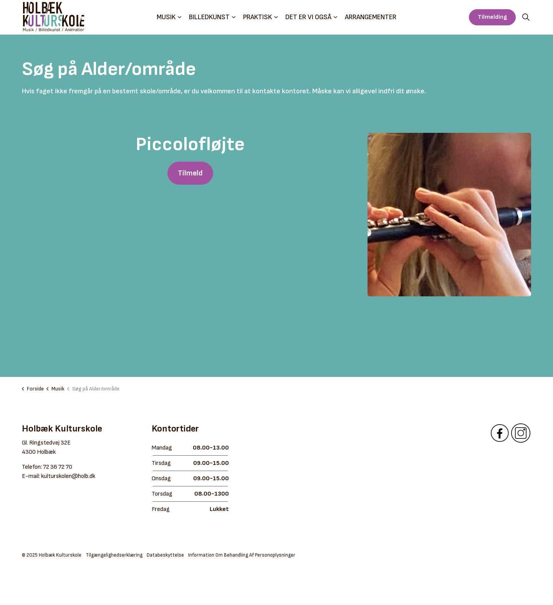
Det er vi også (308, 17)
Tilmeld (190, 173)
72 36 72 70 (57, 467)
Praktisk (257, 17)
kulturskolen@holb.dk (68, 476)
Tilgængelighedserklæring (114, 555)
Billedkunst (209, 17)
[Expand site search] (526, 17)
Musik (166, 17)
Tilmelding (492, 17)
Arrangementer (370, 17)
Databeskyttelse (165, 555)
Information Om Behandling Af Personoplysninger (241, 555)
